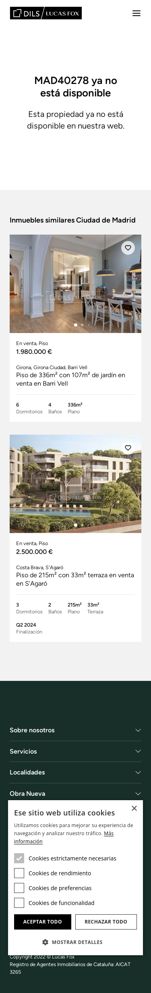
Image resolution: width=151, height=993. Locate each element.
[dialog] (75, 877)
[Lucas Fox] (46, 13)
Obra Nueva (27, 793)
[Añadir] (128, 248)
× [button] (134, 809)
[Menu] (136, 13)
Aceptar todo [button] (42, 921)
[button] (75, 942)
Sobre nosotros (32, 730)
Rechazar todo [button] (106, 921)
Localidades (27, 772)
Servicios (23, 751)
